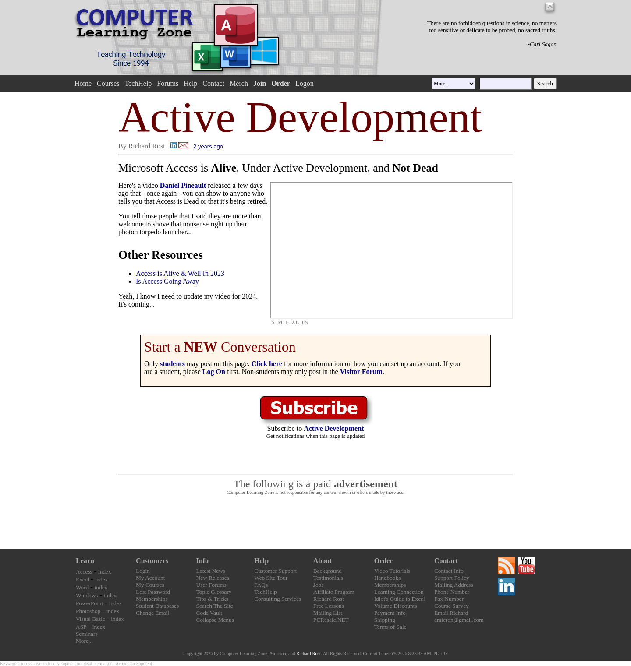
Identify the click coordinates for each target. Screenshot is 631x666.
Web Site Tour (270, 577)
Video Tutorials (392, 570)
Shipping (384, 620)
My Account (150, 577)
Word (82, 587)
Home (83, 83)
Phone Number (451, 591)
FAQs (261, 584)
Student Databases (157, 606)
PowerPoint (89, 603)
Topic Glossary (214, 591)
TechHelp (138, 83)
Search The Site (214, 606)
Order (383, 560)
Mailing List (327, 613)
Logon (304, 83)
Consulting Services (277, 599)
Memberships (152, 599)
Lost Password (153, 591)
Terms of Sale (390, 627)
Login (143, 570)
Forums (167, 83)
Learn (85, 560)
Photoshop (88, 611)
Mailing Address (453, 584)
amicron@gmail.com (459, 620)
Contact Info (449, 570)
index (104, 571)
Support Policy (451, 577)
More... (84, 641)
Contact (213, 83)
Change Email (152, 613)
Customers (152, 560)
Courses (108, 83)
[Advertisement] (315, 522)
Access (84, 571)
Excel (82, 579)
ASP (81, 627)
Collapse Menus (215, 620)
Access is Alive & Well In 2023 (180, 273)
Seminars (87, 634)
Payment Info (390, 613)
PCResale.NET (331, 620)
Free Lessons (328, 606)
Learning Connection (399, 591)
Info (202, 560)
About (322, 560)
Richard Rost (328, 599)
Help (190, 83)
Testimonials (328, 577)
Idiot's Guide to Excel (399, 599)
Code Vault (209, 613)
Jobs (318, 584)
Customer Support (275, 570)
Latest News (210, 570)
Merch (239, 83)
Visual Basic (90, 619)
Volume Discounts (395, 606)
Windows (87, 595)
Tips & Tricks (212, 599)
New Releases (212, 577)
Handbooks (387, 577)
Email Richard (451, 613)
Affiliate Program (333, 591)
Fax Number (449, 599)
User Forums (211, 584)
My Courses (150, 584)
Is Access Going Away (167, 281)
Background (327, 570)
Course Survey (451, 606)
